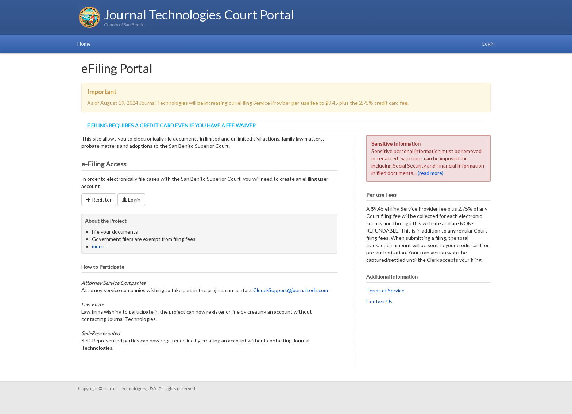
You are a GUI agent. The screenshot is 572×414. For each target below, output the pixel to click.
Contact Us (379, 301)
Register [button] (99, 199)
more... (99, 246)
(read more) (431, 173)
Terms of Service (385, 290)
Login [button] (131, 199)
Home (84, 44)
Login (488, 44)
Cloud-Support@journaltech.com (290, 290)
